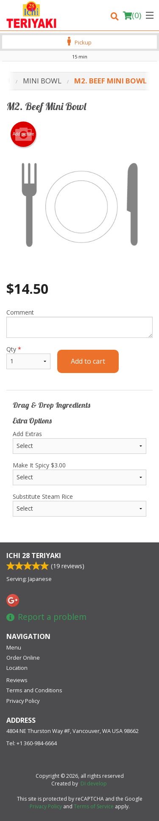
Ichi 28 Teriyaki (33, 555)
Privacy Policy (22, 701)
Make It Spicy (79, 473)
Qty (28, 357)
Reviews (17, 680)
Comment (79, 323)
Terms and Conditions (34, 690)
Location (17, 668)
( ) (132, 15)
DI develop (94, 783)
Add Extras (79, 442)
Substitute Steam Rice (79, 504)
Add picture (23, 134)
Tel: (31, 743)
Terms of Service (94, 806)
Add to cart (88, 361)
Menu (13, 647)
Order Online (23, 657)
